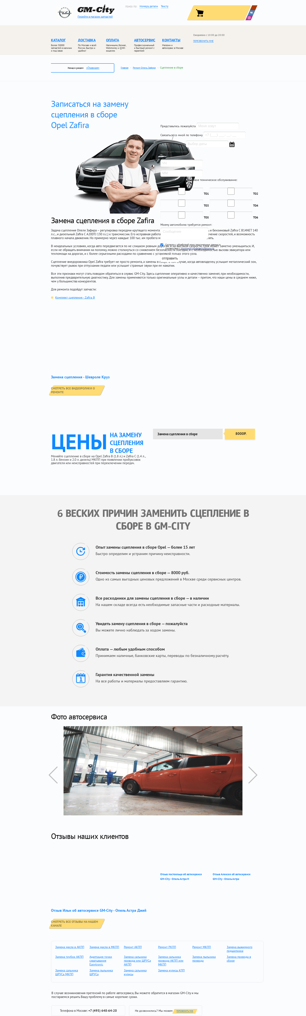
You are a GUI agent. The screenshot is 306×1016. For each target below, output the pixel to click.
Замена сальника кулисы (135, 972)
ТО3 (206, 205)
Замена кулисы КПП (171, 970)
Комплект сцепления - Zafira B (75, 297)
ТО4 (255, 205)
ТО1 (206, 194)
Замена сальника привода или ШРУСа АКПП (137, 960)
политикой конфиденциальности (197, 248)
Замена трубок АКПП (69, 957)
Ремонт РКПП (167, 947)
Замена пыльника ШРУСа (101, 972)
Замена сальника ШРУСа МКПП (66, 972)
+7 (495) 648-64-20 (102, 1011)
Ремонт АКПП (133, 947)
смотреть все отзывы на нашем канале (85, 923)
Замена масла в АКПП (69, 947)
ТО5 (206, 217)
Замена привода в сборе (239, 958)
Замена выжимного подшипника (239, 949)
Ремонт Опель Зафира (144, 67)
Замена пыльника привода (204, 958)
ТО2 (255, 194)
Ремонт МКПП (201, 947)
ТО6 (255, 217)
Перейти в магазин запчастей (95, 16)
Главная (124, 67)
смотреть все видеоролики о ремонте (85, 390)
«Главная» (92, 68)
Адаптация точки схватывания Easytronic (100, 960)
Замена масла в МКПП (104, 947)
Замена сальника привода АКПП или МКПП (170, 960)
